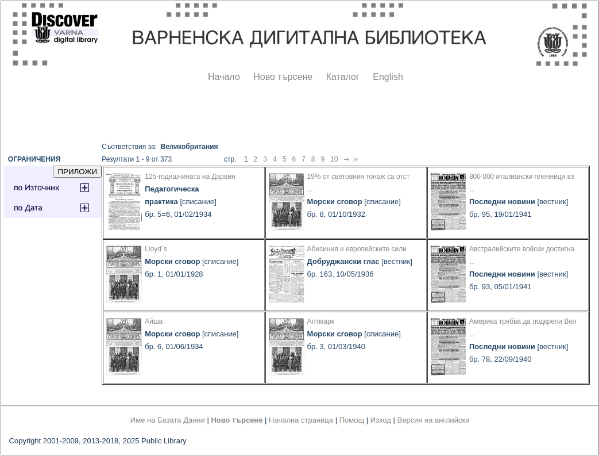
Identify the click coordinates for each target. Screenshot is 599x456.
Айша (154, 321)
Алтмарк (320, 321)
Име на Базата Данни (167, 420)
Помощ (351, 420)
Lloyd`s (156, 249)
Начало (224, 77)
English (388, 77)
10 (334, 159)
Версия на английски (433, 420)
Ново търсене (282, 77)
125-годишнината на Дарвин (190, 177)
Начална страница (301, 420)
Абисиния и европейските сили (357, 249)
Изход (380, 420)
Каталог (343, 77)
